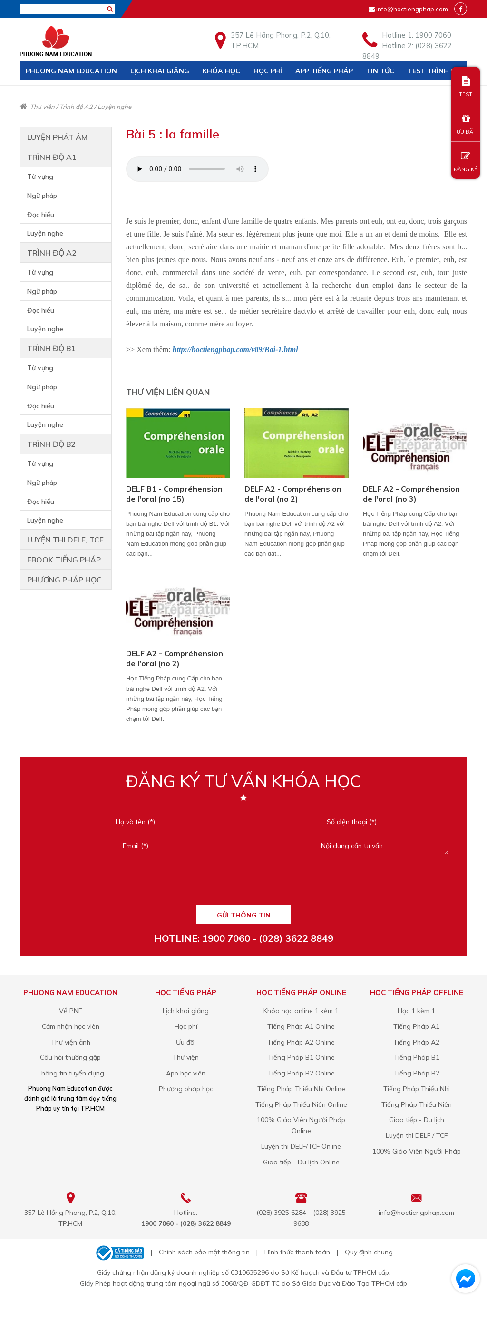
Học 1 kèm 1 (416, 1010)
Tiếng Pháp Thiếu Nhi (416, 1089)
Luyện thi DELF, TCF (65, 539)
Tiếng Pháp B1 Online (301, 1057)
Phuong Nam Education (71, 71)
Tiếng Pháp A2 (416, 1042)
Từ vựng (40, 176)
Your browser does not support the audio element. (197, 169)
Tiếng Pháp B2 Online (301, 1073)
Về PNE (70, 1010)
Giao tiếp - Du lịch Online (301, 1162)
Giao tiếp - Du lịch (416, 1119)
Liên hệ (38, 90)
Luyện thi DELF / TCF (417, 1135)
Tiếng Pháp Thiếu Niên (416, 1104)
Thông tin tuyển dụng (70, 1073)
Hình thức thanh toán (297, 1252)
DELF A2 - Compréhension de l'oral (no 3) (411, 493)
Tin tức (380, 71)
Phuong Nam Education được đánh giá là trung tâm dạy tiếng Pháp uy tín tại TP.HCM (70, 1098)
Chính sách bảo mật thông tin (204, 1252)
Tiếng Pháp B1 (416, 1057)
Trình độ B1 (51, 348)
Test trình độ (434, 71)
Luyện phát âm (57, 137)
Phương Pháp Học (64, 579)
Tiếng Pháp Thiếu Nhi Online (301, 1089)
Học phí (267, 71)
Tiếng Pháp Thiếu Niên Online (301, 1104)
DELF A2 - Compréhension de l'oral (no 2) (292, 493)
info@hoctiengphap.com (412, 9)
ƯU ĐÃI (465, 124)
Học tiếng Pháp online (301, 992)
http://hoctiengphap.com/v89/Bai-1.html (235, 349)
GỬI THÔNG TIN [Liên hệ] (244, 915)
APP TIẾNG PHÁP (324, 71)
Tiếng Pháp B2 (416, 1073)
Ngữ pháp (42, 195)
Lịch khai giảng (159, 71)
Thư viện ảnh (70, 1042)
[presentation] (243, 883)
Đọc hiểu (40, 214)
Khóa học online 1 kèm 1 (301, 1010)
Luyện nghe (114, 106)
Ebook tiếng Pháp (64, 559)
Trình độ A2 (76, 106)
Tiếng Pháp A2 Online (301, 1042)
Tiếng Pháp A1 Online (301, 1026)
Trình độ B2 (51, 444)
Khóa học (221, 71)
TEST (465, 87)
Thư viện (42, 106)
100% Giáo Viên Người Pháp (416, 1151)
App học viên (185, 1073)
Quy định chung (369, 1252)
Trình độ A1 (52, 157)
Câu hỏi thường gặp (70, 1057)
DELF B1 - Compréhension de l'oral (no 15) (174, 493)
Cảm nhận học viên (70, 1026)
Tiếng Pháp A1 (416, 1026)
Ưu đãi (186, 1042)
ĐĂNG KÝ (465, 162)
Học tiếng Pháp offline (416, 992)
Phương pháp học (186, 1089)
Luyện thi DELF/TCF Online (301, 1146)
